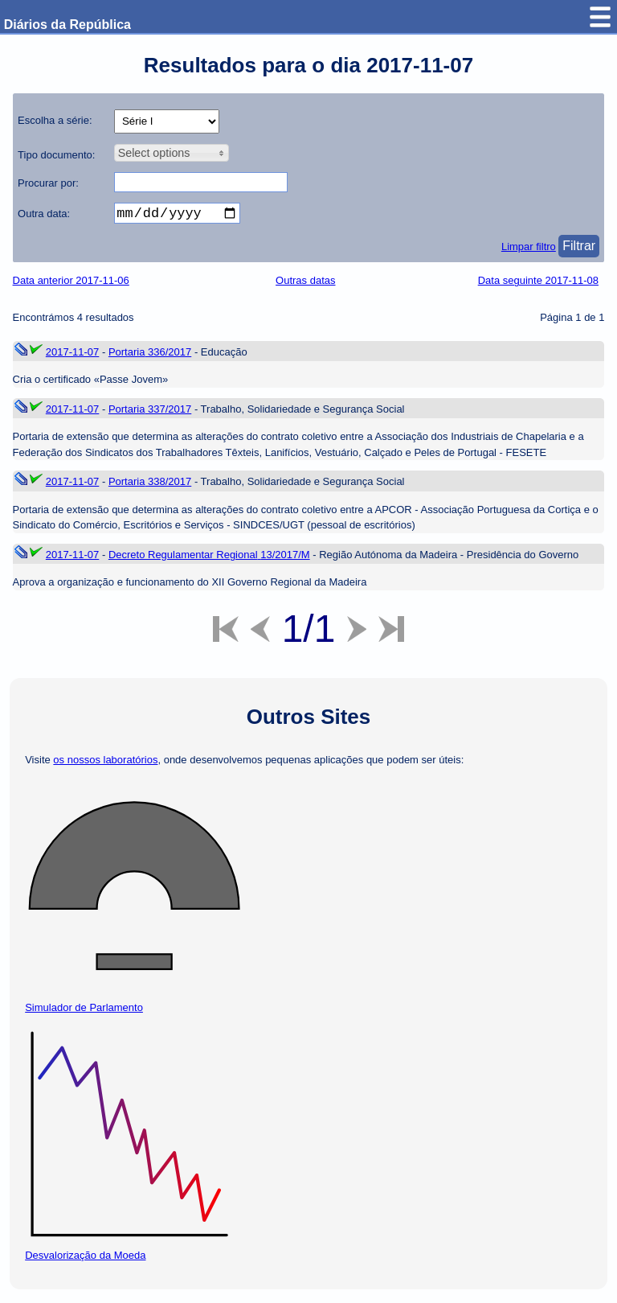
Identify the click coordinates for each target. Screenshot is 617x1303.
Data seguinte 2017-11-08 (538, 283)
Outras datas (305, 283)
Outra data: (44, 214)
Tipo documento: (56, 155)
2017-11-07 (73, 355)
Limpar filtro (528, 250)
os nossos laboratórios (105, 763)
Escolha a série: (55, 120)
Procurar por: (48, 183)
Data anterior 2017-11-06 (71, 283)
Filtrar (578, 249)
